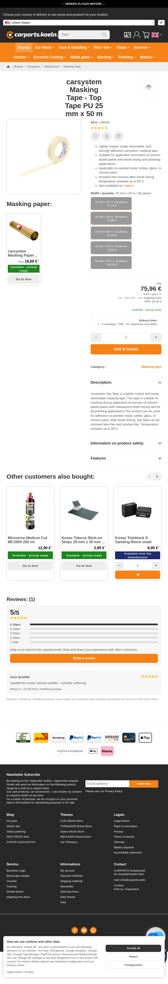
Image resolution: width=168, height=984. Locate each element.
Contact (120, 864)
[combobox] (79, 22)
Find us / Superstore (126, 889)
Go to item (23, 279)
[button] (126, 128)
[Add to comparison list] (107, 136)
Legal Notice (14, 972)
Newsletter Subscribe (23, 774)
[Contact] (127, 35)
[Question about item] (119, 136)
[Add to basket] (126, 349)
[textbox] (78, 22)
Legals (119, 814)
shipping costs (152, 297)
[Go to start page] (32, 35)
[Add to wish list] (95, 136)
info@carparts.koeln (133, 879)
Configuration (133, 965)
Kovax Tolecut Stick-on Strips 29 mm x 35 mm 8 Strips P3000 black (83, 540)
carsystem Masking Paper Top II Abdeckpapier (21, 253)
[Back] (149, 476)
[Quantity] (126, 337)
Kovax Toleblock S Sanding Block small (133, 540)
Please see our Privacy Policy (103, 791)
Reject (133, 956)
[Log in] (137, 35)
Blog (10, 814)
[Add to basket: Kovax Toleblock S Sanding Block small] (137, 575)
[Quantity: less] (96, 337)
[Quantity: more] (155, 337)
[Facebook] (74, 930)
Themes (66, 814)
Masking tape (151, 366)
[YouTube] (84, 930)
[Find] (84, 34)
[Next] (157, 476)
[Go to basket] (146, 35)
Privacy (29, 972)
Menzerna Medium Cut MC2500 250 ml (27, 540)
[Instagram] (93, 930)
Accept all (133, 948)
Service (12, 864)
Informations (70, 864)
